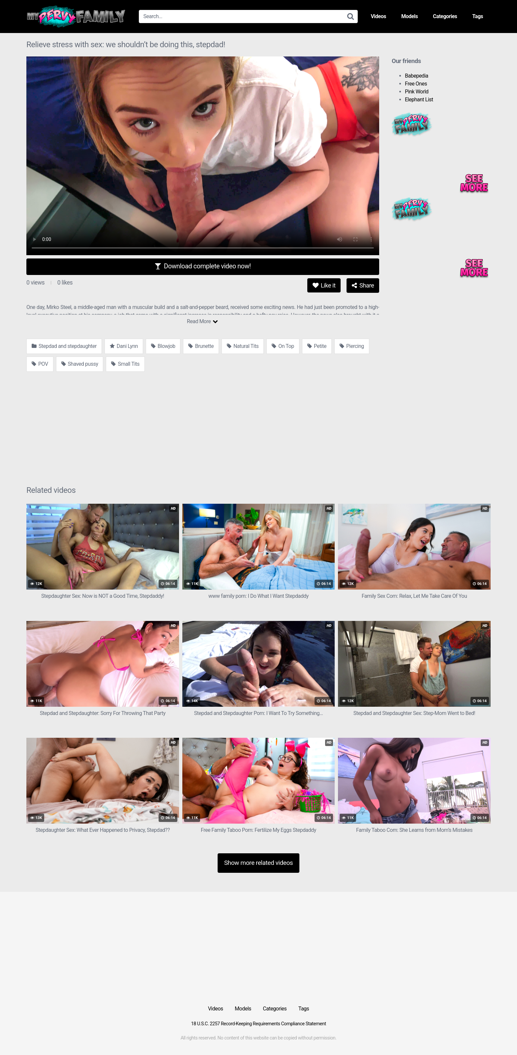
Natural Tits (242, 346)
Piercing (352, 346)
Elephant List (419, 99)
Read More (202, 321)
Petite (316, 346)
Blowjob (163, 346)
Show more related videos (258, 863)
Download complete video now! (203, 266)
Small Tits (125, 364)
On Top (283, 346)
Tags (477, 16)
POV (40, 364)
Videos (378, 16)
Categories (445, 16)
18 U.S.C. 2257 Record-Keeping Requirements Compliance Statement (258, 1024)
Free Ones (416, 84)
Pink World (416, 91)
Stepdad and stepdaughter (64, 346)
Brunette (200, 346)
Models (409, 16)
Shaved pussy (79, 364)
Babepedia (416, 76)
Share (363, 285)
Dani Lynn (124, 346)
